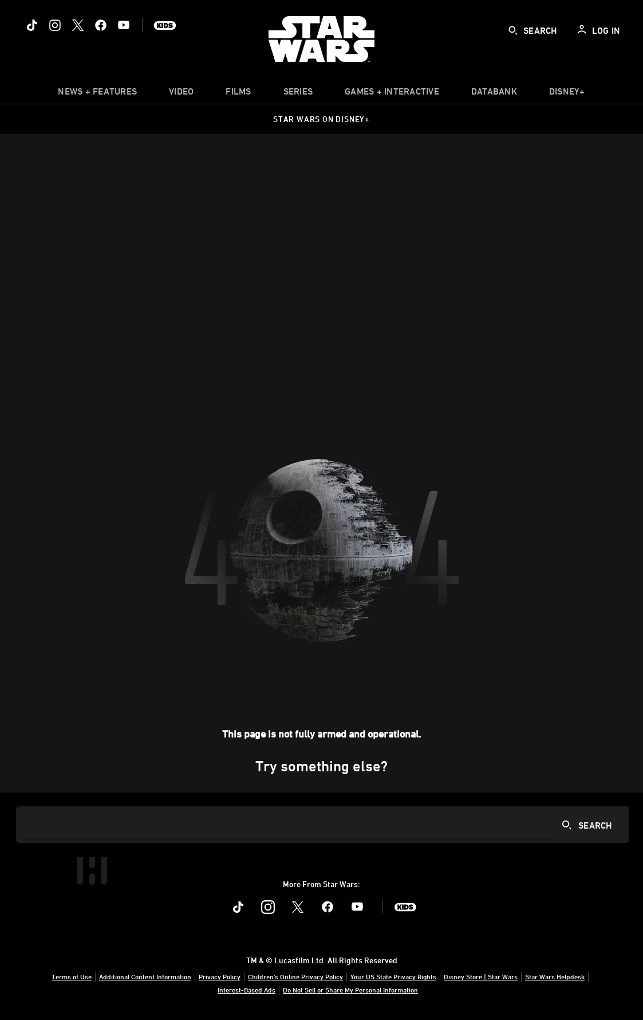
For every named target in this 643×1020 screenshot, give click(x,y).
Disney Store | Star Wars (481, 976)
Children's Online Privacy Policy (295, 976)
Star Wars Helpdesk (555, 976)
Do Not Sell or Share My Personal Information (350, 990)
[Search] (322, 824)
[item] (97, 94)
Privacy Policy (219, 976)
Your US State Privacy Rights (393, 976)
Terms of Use (72, 976)
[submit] (513, 30)
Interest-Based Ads (246, 990)
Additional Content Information (145, 976)
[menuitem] (181, 94)
